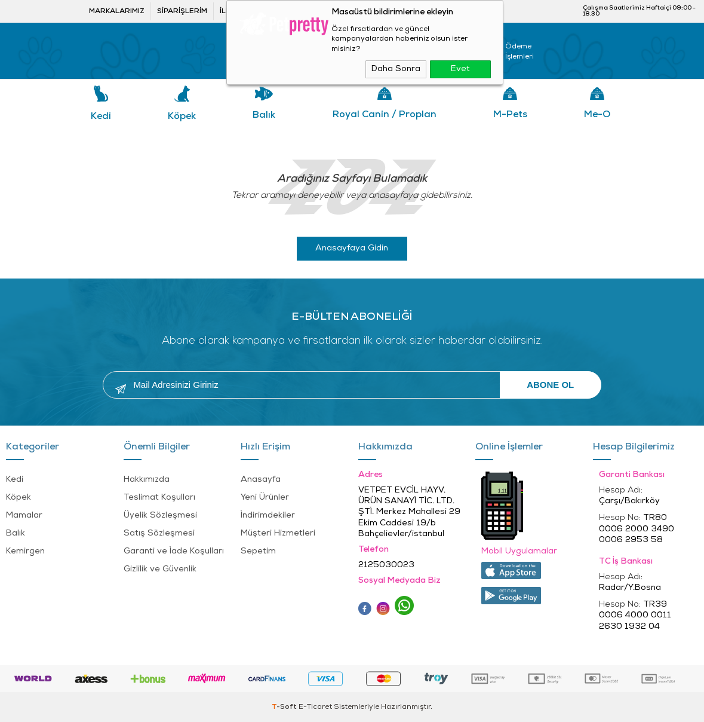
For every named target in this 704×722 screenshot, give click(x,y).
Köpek (182, 116)
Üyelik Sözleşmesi (160, 515)
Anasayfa (261, 479)
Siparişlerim (182, 11)
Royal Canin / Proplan (384, 115)
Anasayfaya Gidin (351, 248)
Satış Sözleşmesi (159, 533)
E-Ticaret (315, 707)
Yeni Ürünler (265, 497)
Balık (264, 115)
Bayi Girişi (387, 11)
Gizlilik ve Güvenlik (160, 569)
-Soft (285, 707)
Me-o (597, 115)
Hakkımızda (147, 479)
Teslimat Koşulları (159, 497)
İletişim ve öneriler (261, 11)
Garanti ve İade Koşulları (174, 551)
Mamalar (24, 515)
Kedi (101, 116)
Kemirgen (25, 551)
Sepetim (258, 551)
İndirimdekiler (268, 515)
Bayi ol (328, 11)
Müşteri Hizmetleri (278, 533)
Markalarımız (117, 11)
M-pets (510, 115)
